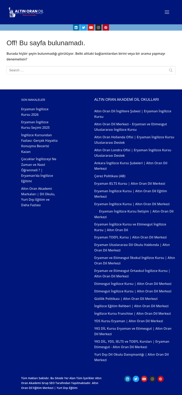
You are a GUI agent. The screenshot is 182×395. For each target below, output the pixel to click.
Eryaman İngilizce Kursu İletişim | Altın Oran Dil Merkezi (133, 214)
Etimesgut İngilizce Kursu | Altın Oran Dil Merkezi (132, 283)
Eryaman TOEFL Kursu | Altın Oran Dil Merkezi (130, 237)
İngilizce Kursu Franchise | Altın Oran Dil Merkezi (132, 313)
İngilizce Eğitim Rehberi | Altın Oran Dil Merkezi (131, 306)
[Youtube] (91, 27)
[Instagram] (98, 27)
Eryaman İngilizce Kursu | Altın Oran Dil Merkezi (132, 204)
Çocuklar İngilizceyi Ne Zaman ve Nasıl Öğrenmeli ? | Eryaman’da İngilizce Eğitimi (38, 170)
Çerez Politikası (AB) (109, 176)
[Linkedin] (76, 27)
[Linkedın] (127, 379)
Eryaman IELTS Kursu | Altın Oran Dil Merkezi (129, 183)
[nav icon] (166, 12)
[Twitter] (84, 27)
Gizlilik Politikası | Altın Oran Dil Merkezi (125, 298)
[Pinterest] (106, 27)
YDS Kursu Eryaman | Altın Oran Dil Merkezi (128, 321)
